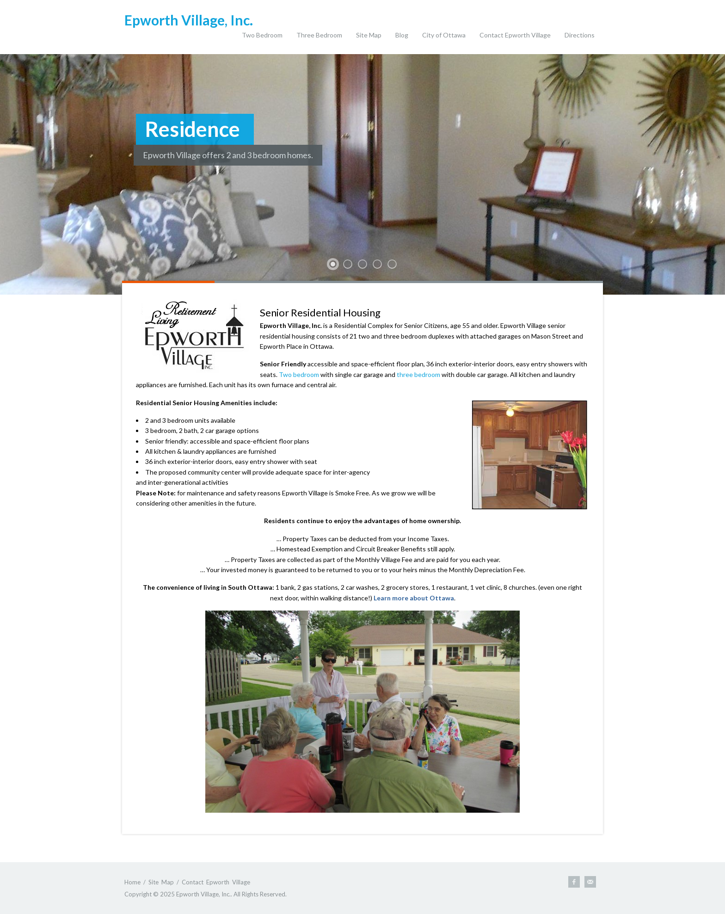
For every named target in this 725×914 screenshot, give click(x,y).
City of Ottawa (444, 35)
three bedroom (418, 374)
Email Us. (590, 882)
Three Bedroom (319, 35)
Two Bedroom (262, 35)
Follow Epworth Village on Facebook (574, 882)
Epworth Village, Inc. (188, 20)
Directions (580, 35)
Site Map (368, 35)
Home (132, 882)
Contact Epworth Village (515, 35)
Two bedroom (299, 374)
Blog (401, 35)
